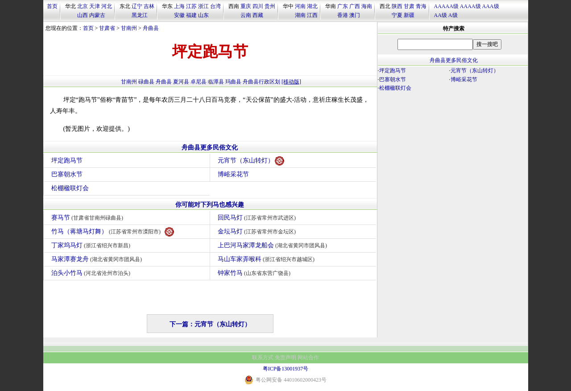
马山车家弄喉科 (267, 259)
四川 (257, 6)
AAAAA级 (446, 6)
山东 (203, 15)
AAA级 (490, 6)
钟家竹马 (255, 273)
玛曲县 (233, 82)
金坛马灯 (258, 231)
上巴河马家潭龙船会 (274, 245)
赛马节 (88, 217)
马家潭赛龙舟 (98, 259)
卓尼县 (198, 82)
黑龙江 (140, 15)
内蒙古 (97, 15)
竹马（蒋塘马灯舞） (112, 232)
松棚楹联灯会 (70, 188)
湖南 (300, 15)
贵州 (270, 6)
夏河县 (181, 82)
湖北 (312, 6)
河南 (300, 6)
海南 (366, 6)
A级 (453, 15)
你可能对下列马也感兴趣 (209, 204)
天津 (94, 6)
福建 (191, 15)
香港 (342, 15)
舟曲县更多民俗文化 (210, 147)
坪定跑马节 (67, 160)
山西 (82, 15)
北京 (82, 6)
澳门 (354, 15)
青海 (421, 6)
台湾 (215, 6)
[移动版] (291, 82)
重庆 (245, 6)
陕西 (397, 6)
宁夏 (397, 15)
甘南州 (129, 28)
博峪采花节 (233, 174)
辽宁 (137, 6)
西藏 (257, 15)
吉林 (149, 6)
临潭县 (216, 82)
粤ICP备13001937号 (286, 369)
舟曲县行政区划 (261, 82)
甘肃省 (107, 28)
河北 (106, 6)
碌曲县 (146, 82)
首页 (52, 6)
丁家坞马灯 (92, 245)
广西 (354, 6)
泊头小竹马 (92, 273)
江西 (312, 15)
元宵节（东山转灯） (251, 161)
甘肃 (409, 6)
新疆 (409, 15)
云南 (245, 15)
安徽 (179, 15)
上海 (179, 6)
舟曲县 (151, 28)
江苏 (191, 6)
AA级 (440, 15)
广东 (342, 6)
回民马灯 (258, 217)
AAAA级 (470, 6)
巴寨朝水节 (67, 174)
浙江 (203, 6)
